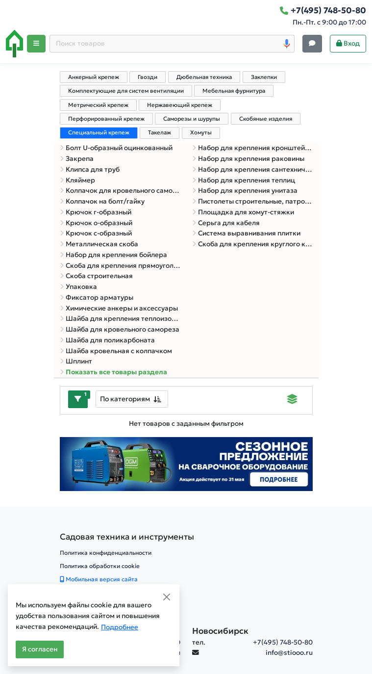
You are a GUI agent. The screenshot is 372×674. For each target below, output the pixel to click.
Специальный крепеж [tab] (98, 132)
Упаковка (78, 287)
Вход (348, 43)
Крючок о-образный (96, 223)
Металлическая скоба (99, 244)
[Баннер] (186, 463)
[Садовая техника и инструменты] (127, 537)
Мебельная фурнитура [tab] (233, 90)
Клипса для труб (90, 169)
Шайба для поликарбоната (107, 340)
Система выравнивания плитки (246, 233)
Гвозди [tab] (147, 77)
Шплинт (76, 361)
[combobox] (132, 399)
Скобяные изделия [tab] (265, 118)
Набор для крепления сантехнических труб (252, 169)
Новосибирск (220, 630)
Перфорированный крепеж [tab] (106, 118)
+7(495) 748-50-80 (283, 642)
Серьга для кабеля (226, 223)
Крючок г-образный (95, 212)
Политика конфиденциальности (105, 552)
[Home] (14, 43)
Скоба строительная (96, 276)
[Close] (167, 597)
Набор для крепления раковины (248, 159)
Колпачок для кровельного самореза (120, 190)
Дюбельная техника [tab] (204, 77)
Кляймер (77, 180)
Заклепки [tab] (264, 77)
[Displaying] (292, 400)
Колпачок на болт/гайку (102, 201)
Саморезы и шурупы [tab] (191, 118)
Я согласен (39, 649)
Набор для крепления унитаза (245, 190)
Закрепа (77, 159)
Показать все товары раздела (113, 372)
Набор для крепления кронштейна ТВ (252, 148)
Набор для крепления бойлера (113, 255)
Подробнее (119, 627)
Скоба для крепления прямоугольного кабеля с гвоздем (120, 265)
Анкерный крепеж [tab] (93, 77)
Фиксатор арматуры (96, 297)
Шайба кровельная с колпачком (116, 351)
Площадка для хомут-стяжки (243, 212)
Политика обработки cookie (100, 566)
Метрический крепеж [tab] (98, 105)
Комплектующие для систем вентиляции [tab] (126, 90)
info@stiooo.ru (289, 652)
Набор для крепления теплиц (243, 180)
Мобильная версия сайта (99, 579)
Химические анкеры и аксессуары (119, 308)
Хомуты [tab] (201, 132)
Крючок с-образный (96, 233)
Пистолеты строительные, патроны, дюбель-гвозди (252, 201)
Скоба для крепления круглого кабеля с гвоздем (252, 244)
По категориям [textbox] (125, 398)
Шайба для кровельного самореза (119, 329)
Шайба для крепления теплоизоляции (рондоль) (120, 318)
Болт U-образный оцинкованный (116, 148)
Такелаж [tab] (159, 132)
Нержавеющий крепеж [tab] (179, 105)
